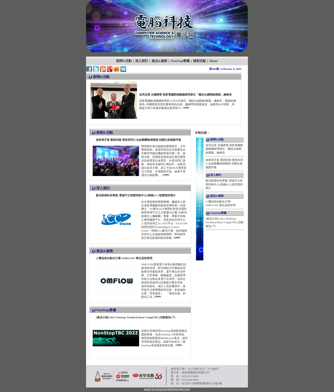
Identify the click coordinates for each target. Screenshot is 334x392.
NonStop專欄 (180, 61)
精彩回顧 (199, 61)
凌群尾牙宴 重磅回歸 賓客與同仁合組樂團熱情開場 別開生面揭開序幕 (224, 163)
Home (213, 61)
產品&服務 (159, 61)
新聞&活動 (124, 61)
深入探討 (141, 61)
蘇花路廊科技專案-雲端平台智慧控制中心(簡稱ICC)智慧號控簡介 (224, 184)
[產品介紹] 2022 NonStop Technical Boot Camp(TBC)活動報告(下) (224, 222)
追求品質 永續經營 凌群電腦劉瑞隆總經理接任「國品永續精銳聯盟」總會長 (224, 149)
